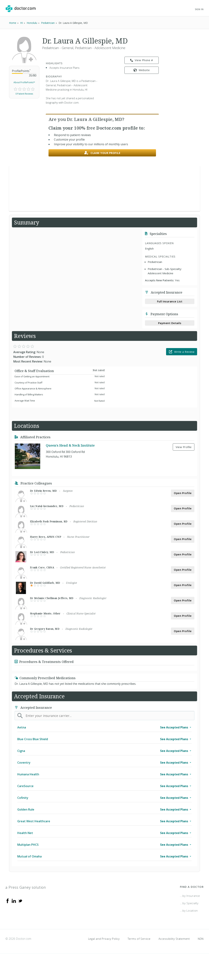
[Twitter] (20, 900)
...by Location (189, 910)
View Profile (184, 447)
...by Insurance (190, 896)
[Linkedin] (14, 900)
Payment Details (169, 323)
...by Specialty (189, 903)
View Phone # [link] (141, 60)
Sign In (199, 9)
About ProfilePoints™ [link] (24, 82)
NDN (201, 938)
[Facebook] (7, 900)
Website (141, 70)
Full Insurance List (169, 301)
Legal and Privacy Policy (104, 938)
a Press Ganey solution (25, 887)
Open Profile (183, 493)
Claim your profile (102, 153)
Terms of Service (139, 938)
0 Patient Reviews (24, 93)
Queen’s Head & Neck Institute (70, 445)
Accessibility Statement (174, 938)
